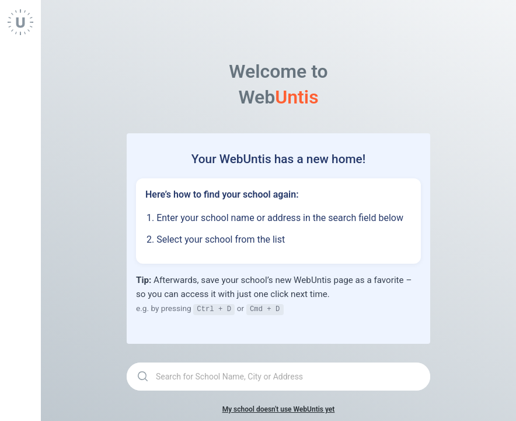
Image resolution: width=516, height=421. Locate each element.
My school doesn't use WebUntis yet (278, 409)
